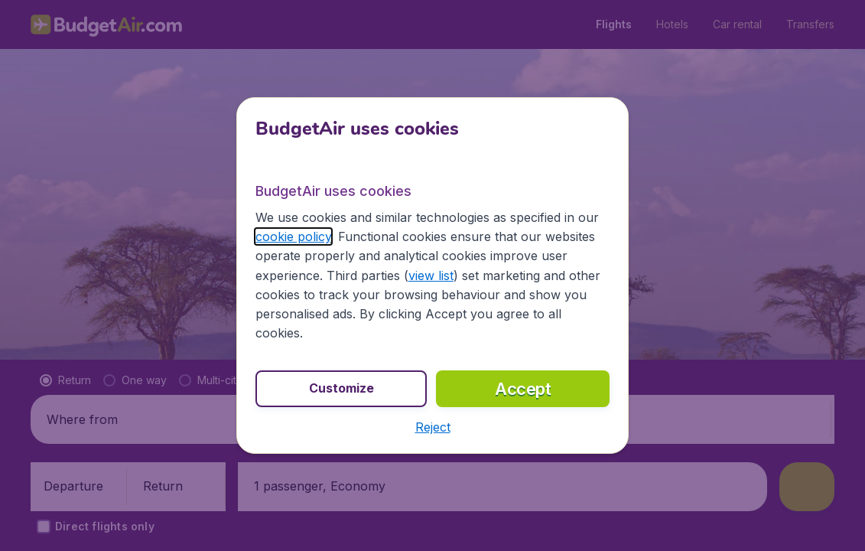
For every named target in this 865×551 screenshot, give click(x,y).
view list (431, 275)
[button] (432, 427)
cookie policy (293, 236)
